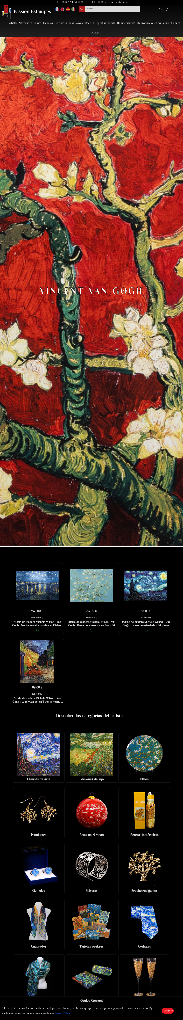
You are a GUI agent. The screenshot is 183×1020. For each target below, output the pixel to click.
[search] (112, 9)
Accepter (168, 1010)
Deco (88, 23)
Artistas (12, 23)
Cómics (175, 23)
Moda (111, 23)
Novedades (25, 23)
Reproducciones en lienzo (153, 23)
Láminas (48, 23)
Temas (37, 23)
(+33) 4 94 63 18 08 (72, 2)
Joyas (79, 23)
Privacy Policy (62, 1013)
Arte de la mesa (64, 23)
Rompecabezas (126, 23)
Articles (94, 33)
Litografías (99, 23)
